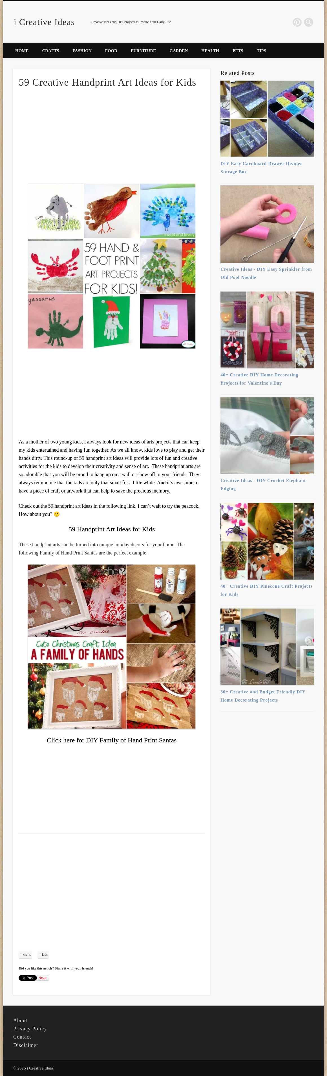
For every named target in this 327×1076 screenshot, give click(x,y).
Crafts (50, 50)
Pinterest (297, 22)
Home (22, 50)
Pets (238, 50)
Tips (261, 50)
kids (45, 955)
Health (210, 50)
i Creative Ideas (44, 22)
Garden (178, 50)
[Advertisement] (111, 135)
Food (111, 50)
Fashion (82, 50)
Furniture (143, 50)
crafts (27, 955)
